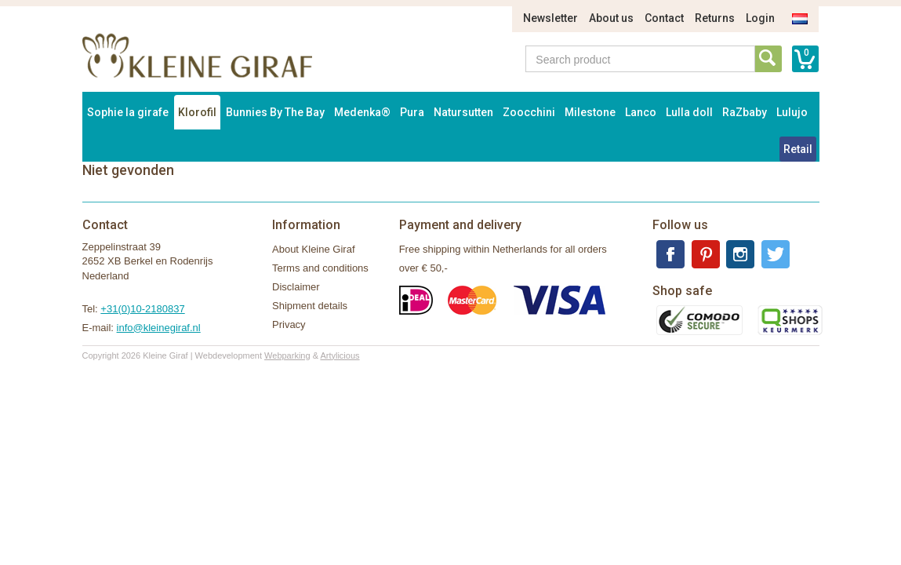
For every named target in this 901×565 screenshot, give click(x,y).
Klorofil (197, 112)
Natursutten (463, 112)
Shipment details (309, 306)
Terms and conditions (320, 268)
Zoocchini (529, 112)
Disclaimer (296, 287)
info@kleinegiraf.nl (159, 328)
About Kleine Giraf (313, 249)
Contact (664, 18)
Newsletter (550, 18)
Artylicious (339, 355)
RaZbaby (744, 112)
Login (760, 18)
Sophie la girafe (128, 112)
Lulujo (792, 112)
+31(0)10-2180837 (142, 309)
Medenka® (362, 112)
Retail (797, 149)
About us (611, 18)
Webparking (287, 355)
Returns (715, 18)
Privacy (289, 324)
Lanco (640, 112)
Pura (412, 112)
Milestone (590, 112)
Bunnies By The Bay (275, 112)
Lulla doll (689, 112)
